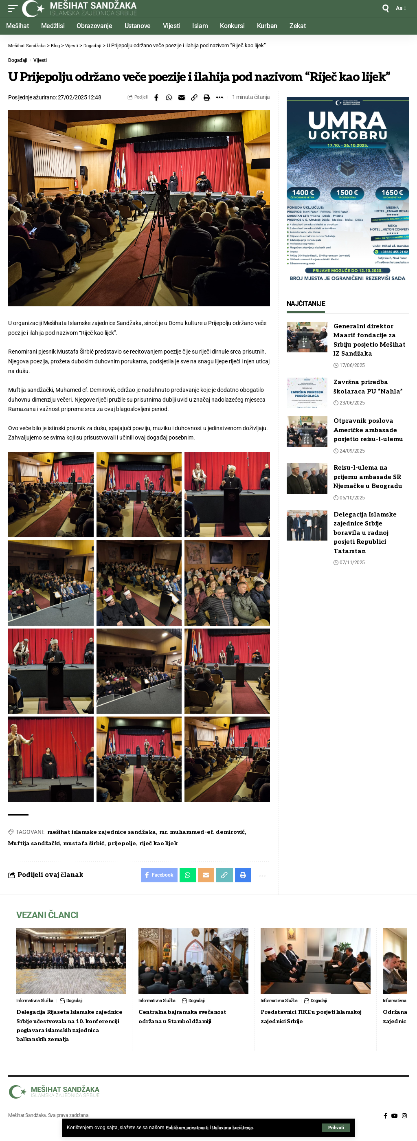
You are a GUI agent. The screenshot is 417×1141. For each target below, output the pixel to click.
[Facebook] (385, 1127)
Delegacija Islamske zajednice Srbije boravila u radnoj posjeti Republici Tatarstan (365, 533)
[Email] (181, 97)
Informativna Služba (36, 1003)
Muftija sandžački (34, 843)
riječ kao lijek (158, 843)
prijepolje (122, 843)
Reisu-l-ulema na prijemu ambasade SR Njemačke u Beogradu (368, 477)
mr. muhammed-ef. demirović (202, 832)
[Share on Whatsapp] (169, 97)
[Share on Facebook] (156, 97)
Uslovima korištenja (236, 1127)
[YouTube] (394, 1127)
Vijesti (40, 60)
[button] (335, 1127)
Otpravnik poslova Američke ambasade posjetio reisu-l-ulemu (368, 430)
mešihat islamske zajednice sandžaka (101, 832)
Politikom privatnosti (188, 1127)
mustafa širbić (83, 843)
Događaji (17, 60)
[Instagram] (404, 1127)
